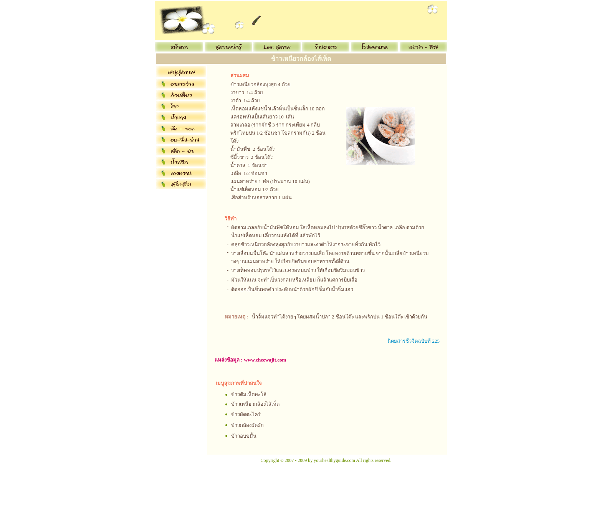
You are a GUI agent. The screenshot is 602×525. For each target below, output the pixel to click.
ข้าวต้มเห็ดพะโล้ (248, 394)
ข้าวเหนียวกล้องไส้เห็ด (255, 404)
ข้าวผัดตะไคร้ (246, 414)
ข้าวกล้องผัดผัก (247, 425)
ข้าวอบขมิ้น (243, 436)
